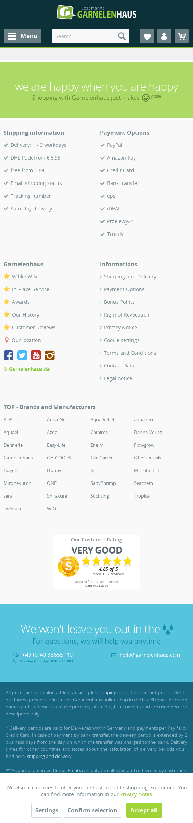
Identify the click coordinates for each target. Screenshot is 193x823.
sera (8, 496)
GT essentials (147, 457)
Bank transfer (123, 183)
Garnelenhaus (18, 457)
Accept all (144, 810)
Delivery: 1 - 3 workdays (38, 144)
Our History (25, 314)
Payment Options (124, 289)
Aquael (11, 432)
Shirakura (57, 496)
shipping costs (113, 692)
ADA (8, 419)
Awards (21, 302)
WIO (51, 508)
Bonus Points (119, 302)
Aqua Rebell (102, 419)
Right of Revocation (127, 314)
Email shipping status (36, 183)
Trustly (115, 234)
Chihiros (99, 432)
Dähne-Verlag (148, 432)
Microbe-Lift (146, 470)
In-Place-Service (30, 289)
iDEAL (114, 208)
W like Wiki (24, 276)
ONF (52, 483)
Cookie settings (122, 340)
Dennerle (13, 445)
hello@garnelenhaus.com (149, 654)
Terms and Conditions (130, 352)
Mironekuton (17, 483)
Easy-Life (56, 445)
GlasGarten (102, 457)
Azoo (52, 432)
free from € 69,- (29, 170)
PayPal (114, 144)
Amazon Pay (121, 157)
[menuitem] (22, 36)
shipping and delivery (49, 756)
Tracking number (31, 195)
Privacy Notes (136, 794)
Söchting (99, 496)
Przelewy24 (120, 221)
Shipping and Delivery (130, 276)
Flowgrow (144, 445)
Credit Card (120, 170)
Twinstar (13, 508)
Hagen (10, 470)
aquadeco (144, 419)
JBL (93, 470)
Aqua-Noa (57, 419)
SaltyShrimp (103, 483)
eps (111, 195)
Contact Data (119, 365)
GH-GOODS (59, 457)
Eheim (97, 445)
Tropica (142, 496)
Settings (46, 810)
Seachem (143, 483)
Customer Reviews (33, 327)
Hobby (54, 470)
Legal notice (118, 378)
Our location (26, 340)
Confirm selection (92, 810)
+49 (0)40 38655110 (47, 655)
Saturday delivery (31, 208)
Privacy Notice (120, 327)
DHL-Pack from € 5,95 (35, 157)
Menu (22, 35)
